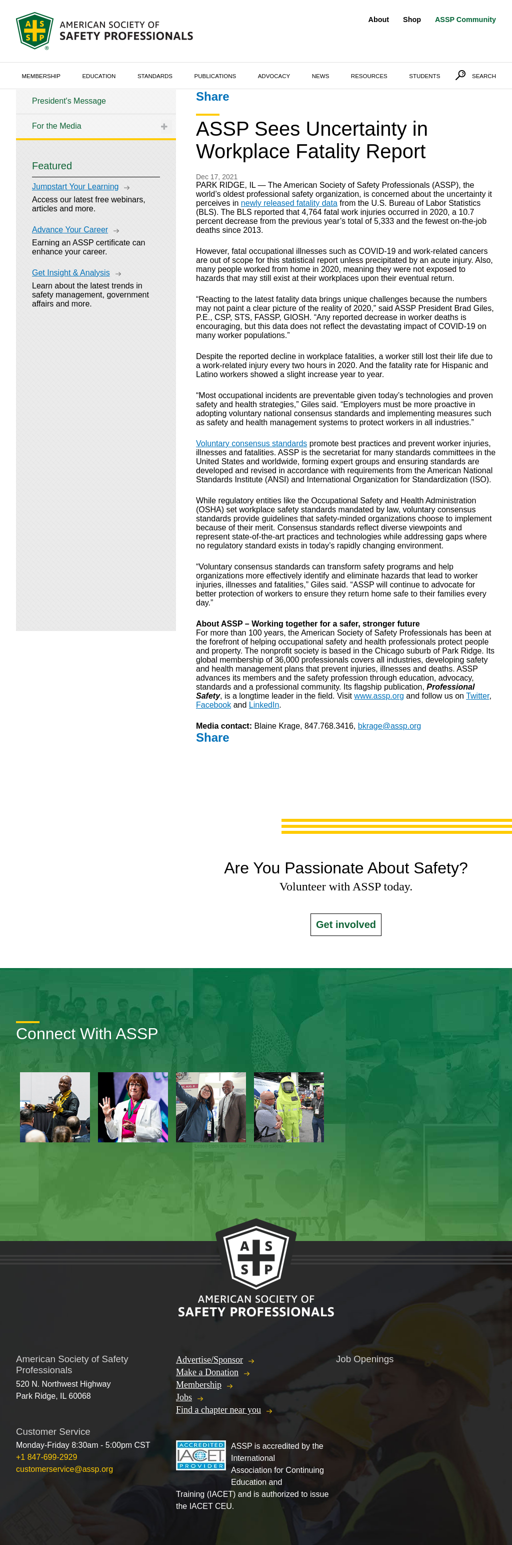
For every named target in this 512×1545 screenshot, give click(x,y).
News (321, 76)
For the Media (57, 126)
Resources (369, 76)
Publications (215, 76)
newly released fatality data (289, 203)
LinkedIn (264, 705)
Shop (412, 20)
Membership (41, 76)
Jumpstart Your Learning (75, 186)
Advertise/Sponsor (209, 1360)
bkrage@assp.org (390, 726)
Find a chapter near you (218, 1410)
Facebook (213, 705)
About (379, 20)
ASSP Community (465, 20)
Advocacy (274, 76)
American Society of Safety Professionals (105, 31)
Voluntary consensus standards (251, 443)
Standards (155, 76)
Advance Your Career (70, 229)
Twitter (477, 696)
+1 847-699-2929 (46, 1457)
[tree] (96, 114)
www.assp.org (379, 696)
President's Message (69, 101)
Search (484, 76)
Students (424, 76)
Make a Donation (207, 1372)
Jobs (184, 1397)
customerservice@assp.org (64, 1469)
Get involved (346, 924)
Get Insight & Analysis (71, 272)
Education (99, 76)
